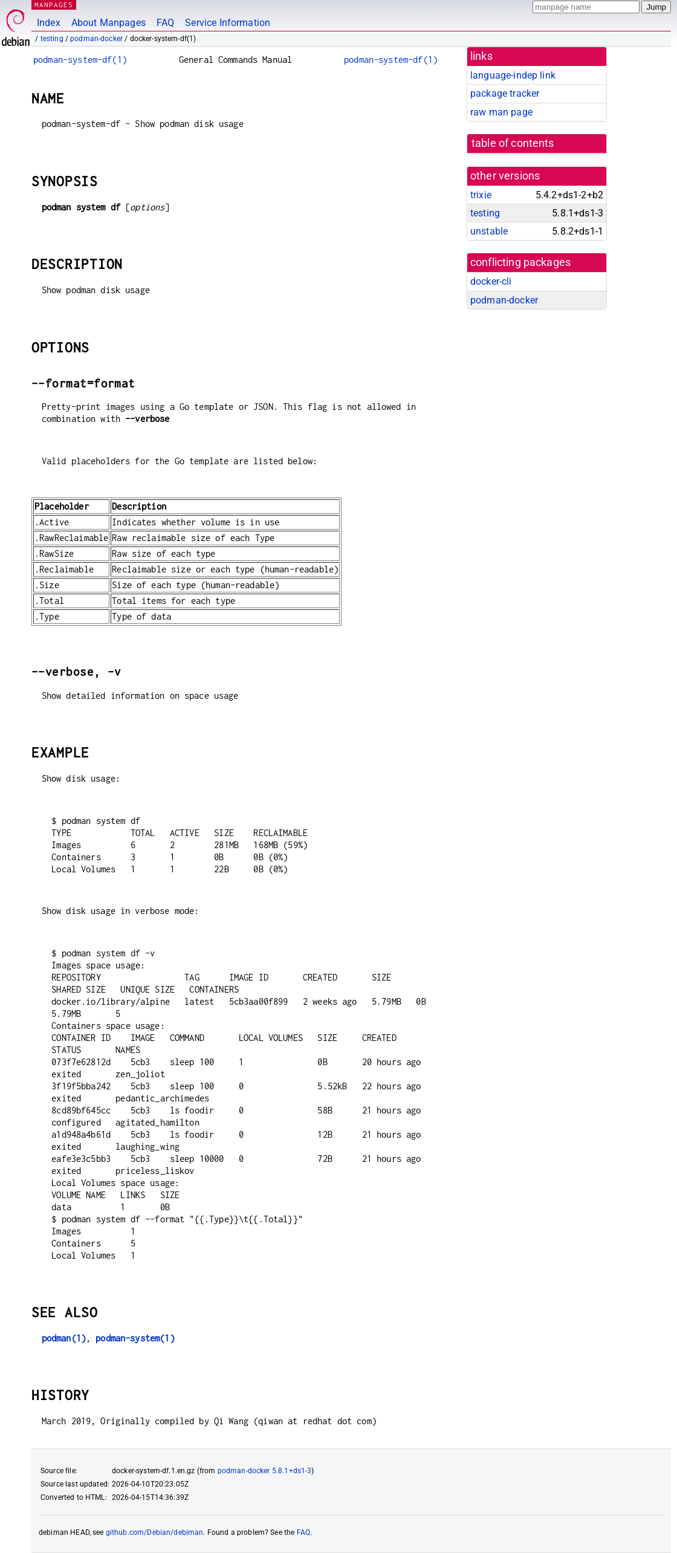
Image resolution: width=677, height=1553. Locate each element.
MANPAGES (53, 4)
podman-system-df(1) (80, 59)
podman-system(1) (135, 1338)
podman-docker (96, 38)
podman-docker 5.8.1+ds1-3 (265, 1471)
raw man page (501, 112)
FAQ (165, 22)
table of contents (512, 143)
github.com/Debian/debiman (155, 1532)
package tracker (504, 93)
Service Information (227, 22)
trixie (480, 195)
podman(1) (64, 1338)
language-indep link (513, 75)
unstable (489, 231)
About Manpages (108, 22)
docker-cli (491, 281)
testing (51, 38)
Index (48, 22)
